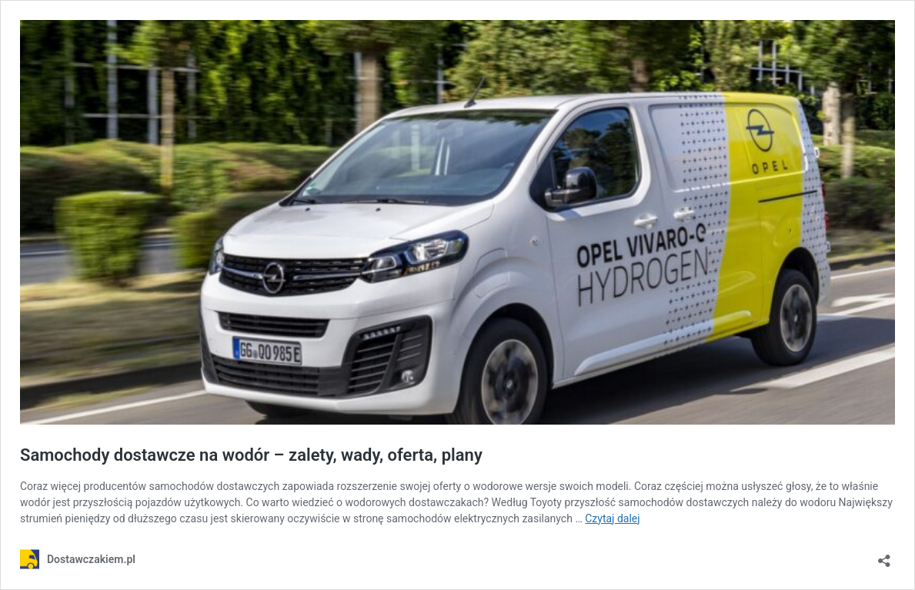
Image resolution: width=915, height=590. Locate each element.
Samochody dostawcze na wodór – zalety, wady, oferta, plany (251, 455)
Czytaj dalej (612, 518)
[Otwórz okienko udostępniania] (884, 556)
